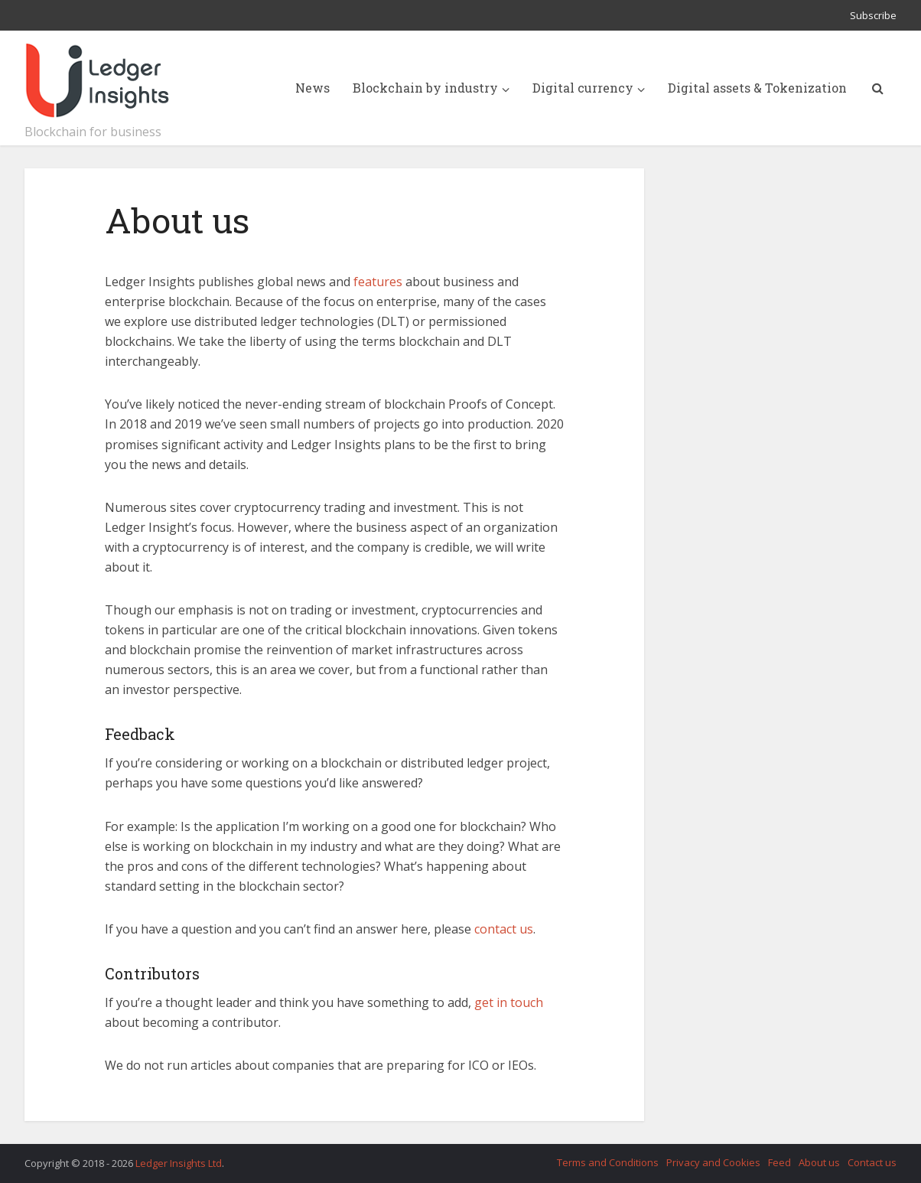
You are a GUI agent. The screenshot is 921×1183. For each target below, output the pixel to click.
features (377, 281)
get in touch (508, 1002)
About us (819, 1162)
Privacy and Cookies (713, 1162)
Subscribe (873, 15)
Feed (779, 1162)
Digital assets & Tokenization (757, 88)
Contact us (872, 1162)
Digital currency (582, 88)
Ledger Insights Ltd (178, 1163)
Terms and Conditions (608, 1162)
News (312, 88)
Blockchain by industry (425, 88)
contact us (503, 929)
